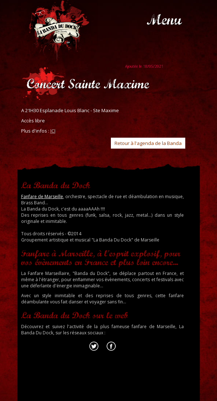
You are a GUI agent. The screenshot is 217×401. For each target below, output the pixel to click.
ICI (52, 130)
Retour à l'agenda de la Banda (148, 143)
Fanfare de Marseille (42, 196)
